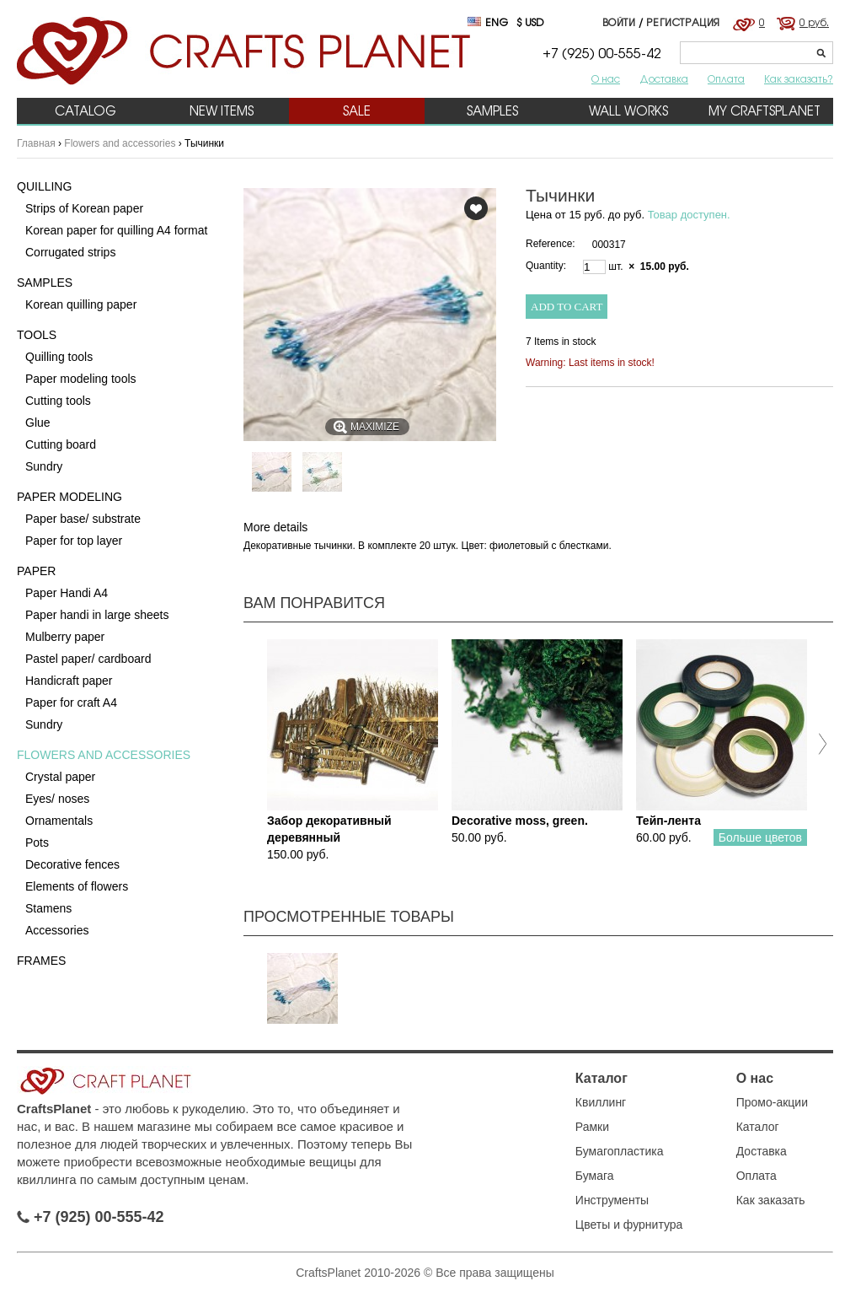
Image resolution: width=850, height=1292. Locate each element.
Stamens (48, 908)
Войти (619, 22)
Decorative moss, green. (520, 820)
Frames (41, 960)
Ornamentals (59, 820)
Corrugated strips (70, 252)
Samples (492, 111)
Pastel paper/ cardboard (88, 658)
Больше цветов (760, 837)
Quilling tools (59, 356)
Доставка (663, 79)
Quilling (44, 186)
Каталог (601, 1078)
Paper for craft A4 (71, 702)
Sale (357, 111)
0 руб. (814, 22)
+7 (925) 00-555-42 (90, 1217)
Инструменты (612, 1200)
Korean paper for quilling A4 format (116, 230)
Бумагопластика (619, 1151)
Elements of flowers (76, 886)
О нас (605, 79)
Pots (37, 842)
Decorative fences (72, 864)
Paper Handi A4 (66, 593)
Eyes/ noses (57, 798)
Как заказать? (798, 79)
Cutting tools (58, 400)
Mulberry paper (64, 636)
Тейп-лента (668, 820)
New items (222, 111)
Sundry (43, 466)
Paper (36, 571)
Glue (38, 422)
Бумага (594, 1175)
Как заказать (770, 1200)
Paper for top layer (73, 540)
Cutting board (60, 444)
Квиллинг (600, 1102)
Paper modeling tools (80, 378)
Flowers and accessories (119, 143)
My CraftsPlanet (764, 111)
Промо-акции (772, 1102)
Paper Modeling (69, 496)
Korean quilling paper (80, 304)
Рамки (592, 1126)
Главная (36, 143)
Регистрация (683, 22)
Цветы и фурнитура (629, 1224)
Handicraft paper (69, 680)
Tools (36, 335)
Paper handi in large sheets (96, 615)
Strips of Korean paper (84, 208)
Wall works (628, 111)
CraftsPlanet (54, 1108)
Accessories (56, 930)
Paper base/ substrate (83, 518)
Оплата (726, 79)
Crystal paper (60, 776)
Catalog (85, 111)
